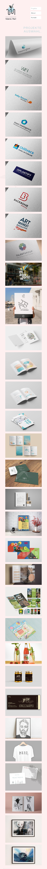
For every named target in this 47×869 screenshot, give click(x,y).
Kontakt (34, 17)
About (33, 13)
